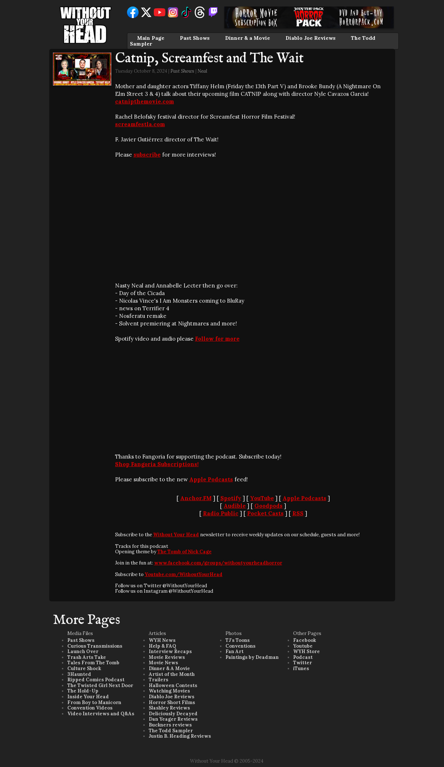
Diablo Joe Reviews (310, 38)
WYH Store (306, 651)
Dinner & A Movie (169, 668)
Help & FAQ (162, 646)
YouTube (262, 498)
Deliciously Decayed (173, 714)
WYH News (162, 640)
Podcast (303, 657)
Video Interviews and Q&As (100, 714)
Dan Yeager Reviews (173, 719)
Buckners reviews (170, 725)
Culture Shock (84, 668)
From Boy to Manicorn (94, 702)
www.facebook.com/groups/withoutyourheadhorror (218, 563)
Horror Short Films (172, 702)
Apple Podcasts (211, 479)
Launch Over (82, 651)
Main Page (150, 38)
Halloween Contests (173, 685)
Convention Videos (90, 708)
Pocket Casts (265, 513)
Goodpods (268, 505)
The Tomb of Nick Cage (184, 552)
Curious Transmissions (94, 646)
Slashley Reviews (169, 708)
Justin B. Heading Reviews (180, 736)
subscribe (147, 154)
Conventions (240, 646)
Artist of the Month (172, 674)
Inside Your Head (88, 697)
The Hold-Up (82, 691)
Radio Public (220, 513)
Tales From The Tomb (93, 663)
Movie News (163, 663)
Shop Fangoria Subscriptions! (157, 464)
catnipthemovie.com (144, 101)
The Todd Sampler (171, 731)
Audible (235, 505)
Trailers (158, 680)
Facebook (304, 640)
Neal (202, 71)
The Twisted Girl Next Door (100, 685)
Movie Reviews (167, 657)
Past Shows (195, 38)
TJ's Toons (237, 640)
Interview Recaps (170, 651)
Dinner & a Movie (247, 38)
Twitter (302, 663)
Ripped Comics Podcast (95, 680)
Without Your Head (176, 535)
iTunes (301, 668)
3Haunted (79, 674)
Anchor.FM (196, 498)
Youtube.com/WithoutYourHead (184, 574)
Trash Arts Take (86, 657)
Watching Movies (169, 691)
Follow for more (217, 338)
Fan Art (234, 651)
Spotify (230, 498)
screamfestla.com (140, 124)
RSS (298, 513)
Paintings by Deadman (252, 657)
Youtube (303, 646)
